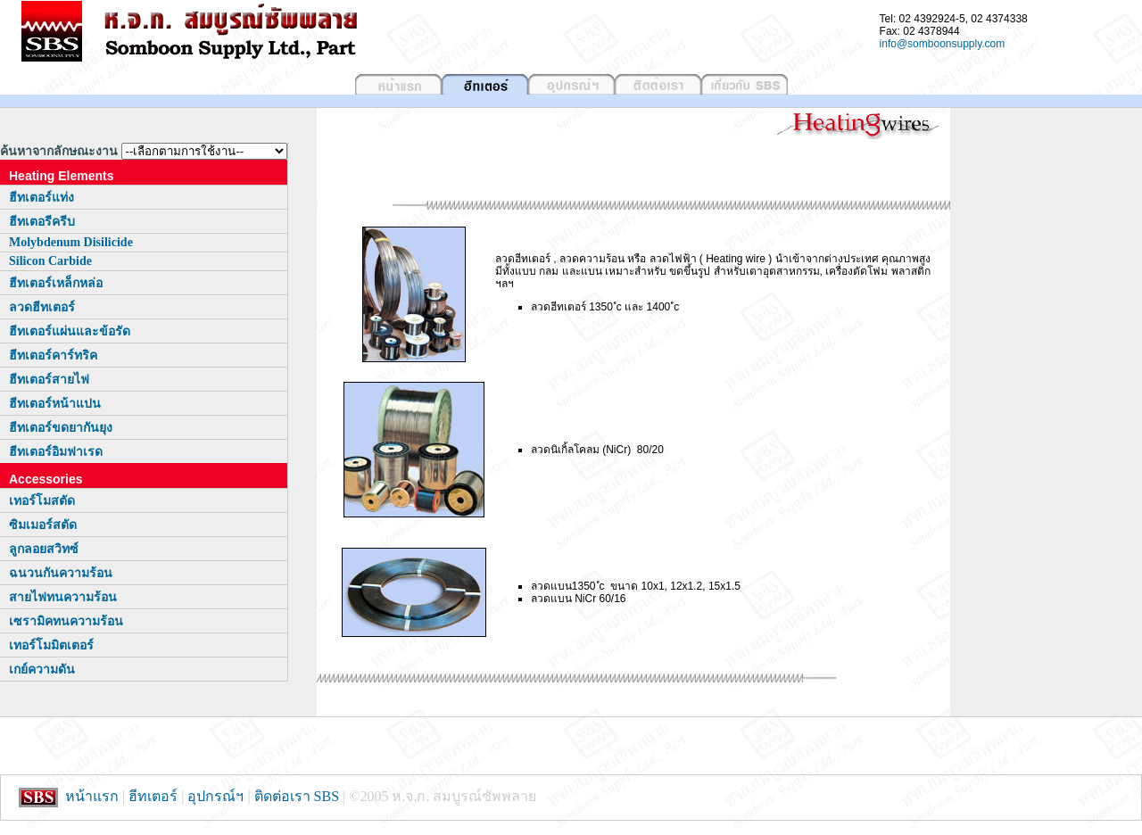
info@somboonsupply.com (942, 43)
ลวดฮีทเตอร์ (42, 307)
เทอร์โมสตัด (42, 501)
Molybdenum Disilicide (71, 242)
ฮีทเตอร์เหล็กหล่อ (56, 283)
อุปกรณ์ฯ (215, 796)
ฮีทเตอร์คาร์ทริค (53, 355)
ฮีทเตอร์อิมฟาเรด (56, 452)
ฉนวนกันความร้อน (60, 573)
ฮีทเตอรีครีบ (42, 221)
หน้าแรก (92, 796)
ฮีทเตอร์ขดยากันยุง (60, 427)
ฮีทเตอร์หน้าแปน (55, 403)
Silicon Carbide (50, 261)
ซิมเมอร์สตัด (43, 525)
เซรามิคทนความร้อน (66, 621)
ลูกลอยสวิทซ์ (44, 549)
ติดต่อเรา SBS (298, 796)
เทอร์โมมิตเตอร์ (51, 645)
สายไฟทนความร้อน (63, 597)
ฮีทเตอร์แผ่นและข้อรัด (69, 331)
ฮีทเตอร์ (153, 796)
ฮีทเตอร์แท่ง (41, 197)
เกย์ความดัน (42, 669)
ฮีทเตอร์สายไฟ (49, 379)
